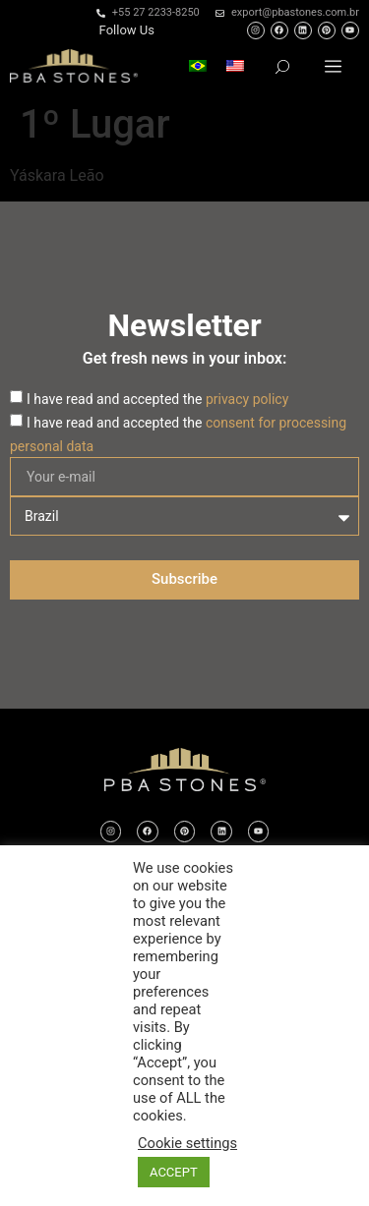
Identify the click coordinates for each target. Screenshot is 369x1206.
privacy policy (247, 399)
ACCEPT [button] (174, 1172)
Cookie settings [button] (187, 1143)
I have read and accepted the (157, 399)
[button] (333, 66)
